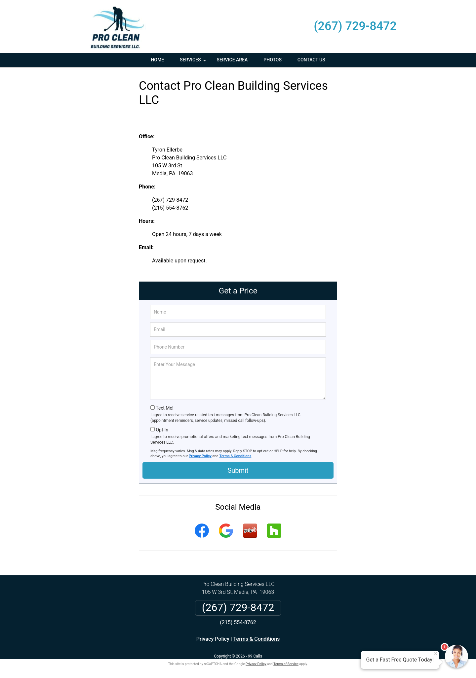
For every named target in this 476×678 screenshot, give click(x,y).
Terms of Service (285, 664)
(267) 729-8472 (355, 26)
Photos (272, 59)
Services (194, 62)
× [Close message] (435, 653)
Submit (237, 470)
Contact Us (311, 59)
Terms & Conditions (235, 456)
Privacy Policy (200, 456)
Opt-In (162, 429)
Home (157, 59)
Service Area (232, 59)
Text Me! (164, 408)
